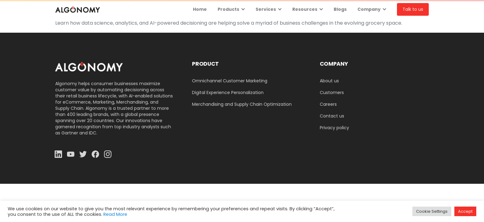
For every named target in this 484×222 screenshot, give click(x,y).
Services (266, 9)
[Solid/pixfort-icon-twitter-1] (83, 154)
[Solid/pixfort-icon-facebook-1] (95, 154)
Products (228, 9)
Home (200, 9)
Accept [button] (465, 211)
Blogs (340, 9)
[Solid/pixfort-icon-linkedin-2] (58, 154)
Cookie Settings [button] (432, 211)
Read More (115, 214)
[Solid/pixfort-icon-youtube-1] (71, 154)
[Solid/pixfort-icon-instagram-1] (108, 154)
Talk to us (413, 9)
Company (369, 9)
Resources (304, 9)
